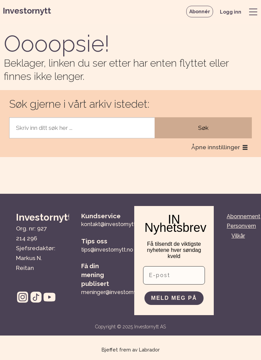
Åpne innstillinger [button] (215, 147)
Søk (203, 127)
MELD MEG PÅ (174, 298)
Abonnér (199, 11)
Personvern (241, 226)
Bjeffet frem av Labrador (131, 350)
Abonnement (243, 216)
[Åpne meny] (253, 12)
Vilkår (238, 236)
